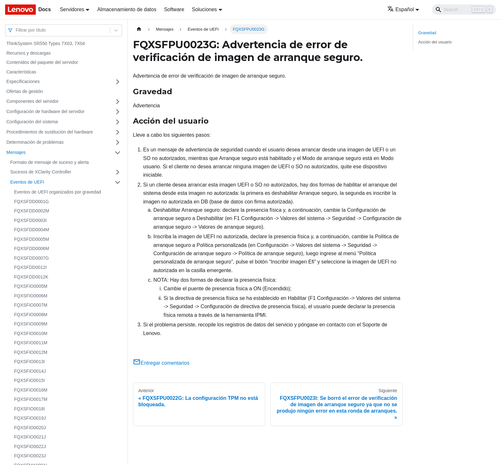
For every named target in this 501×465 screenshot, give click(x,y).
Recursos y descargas (28, 53)
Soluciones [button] (204, 9)
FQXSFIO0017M (30, 399)
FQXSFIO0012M (30, 352)
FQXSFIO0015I (29, 380)
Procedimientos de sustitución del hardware (49, 131)
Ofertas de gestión (24, 91)
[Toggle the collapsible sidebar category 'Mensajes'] (118, 153)
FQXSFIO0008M (30, 314)
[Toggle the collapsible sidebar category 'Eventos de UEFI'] (118, 182)
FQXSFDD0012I (30, 267)
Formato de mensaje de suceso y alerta (49, 162)
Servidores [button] (72, 9)
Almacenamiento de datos (126, 9)
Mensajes (16, 152)
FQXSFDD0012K (31, 276)
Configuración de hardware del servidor (45, 111)
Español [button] (400, 9)
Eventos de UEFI (27, 182)
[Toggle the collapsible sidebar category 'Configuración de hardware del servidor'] (118, 112)
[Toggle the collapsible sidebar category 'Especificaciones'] (118, 82)
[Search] (464, 9)
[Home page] (139, 29)
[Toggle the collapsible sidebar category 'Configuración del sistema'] (118, 122)
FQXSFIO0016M (30, 390)
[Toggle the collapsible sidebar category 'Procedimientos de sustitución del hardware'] (118, 132)
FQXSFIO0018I (29, 408)
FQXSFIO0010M (30, 333)
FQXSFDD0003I (30, 220)
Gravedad (427, 32)
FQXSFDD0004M (31, 229)
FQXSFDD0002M (31, 210)
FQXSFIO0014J (30, 371)
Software (174, 9)
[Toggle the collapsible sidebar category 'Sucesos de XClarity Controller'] (118, 172)
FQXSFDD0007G (31, 258)
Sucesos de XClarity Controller (40, 171)
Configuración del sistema (32, 121)
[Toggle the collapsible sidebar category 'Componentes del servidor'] (118, 101)
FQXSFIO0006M (30, 295)
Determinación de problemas (35, 142)
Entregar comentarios (161, 363)
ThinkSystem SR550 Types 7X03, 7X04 (45, 43)
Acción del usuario (435, 42)
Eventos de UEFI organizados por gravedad (57, 191)
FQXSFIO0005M (30, 286)
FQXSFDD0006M (31, 248)
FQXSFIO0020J (30, 427)
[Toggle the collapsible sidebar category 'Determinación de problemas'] (118, 142)
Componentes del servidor (32, 101)
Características (21, 71)
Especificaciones (23, 81)
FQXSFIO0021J (30, 436)
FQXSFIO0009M (30, 323)
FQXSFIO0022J (30, 446)
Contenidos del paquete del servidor (42, 62)
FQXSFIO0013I (29, 361)
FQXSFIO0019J (30, 418)
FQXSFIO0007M (30, 305)
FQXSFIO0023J (30, 455)
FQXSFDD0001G (31, 201)
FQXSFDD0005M (31, 239)
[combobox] (16, 30)
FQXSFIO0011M (30, 342)
